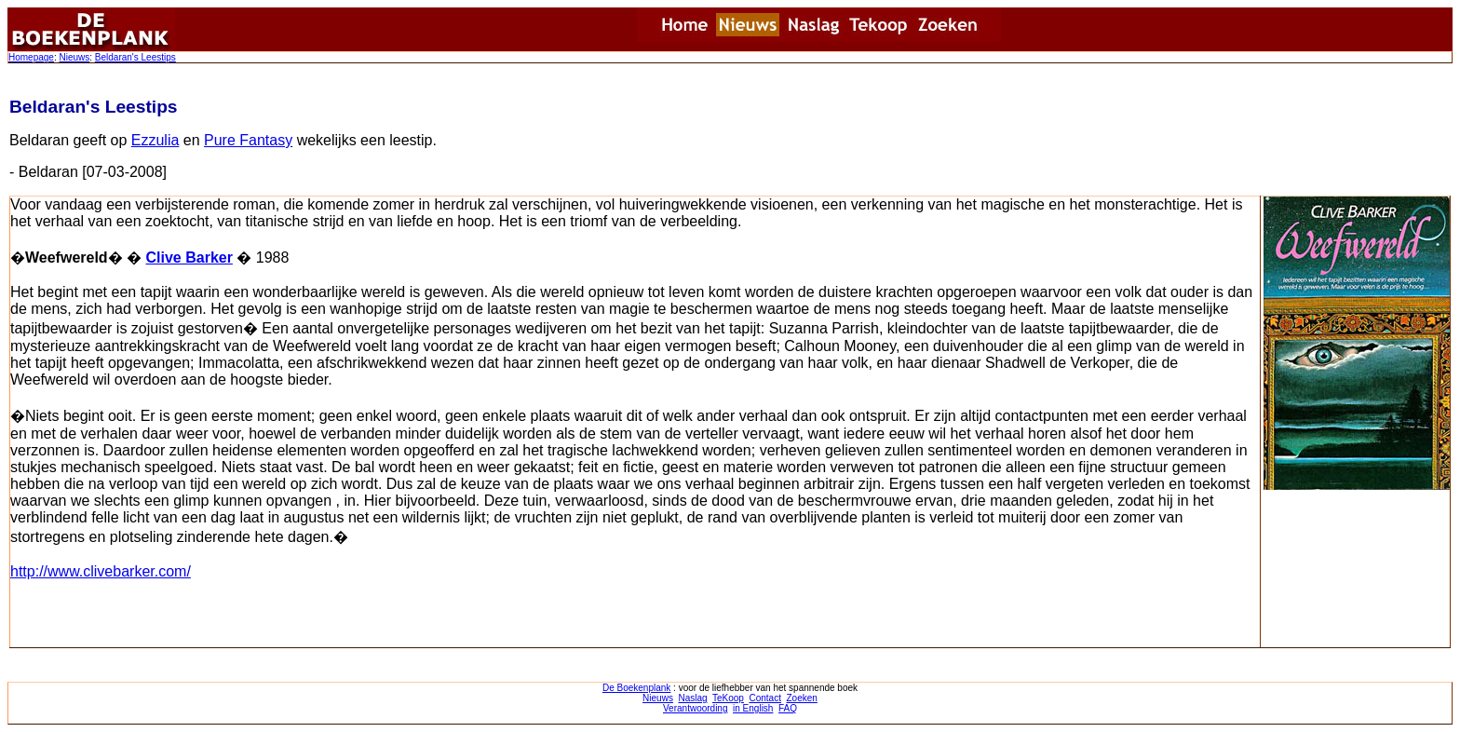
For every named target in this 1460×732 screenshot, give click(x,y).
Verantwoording (695, 708)
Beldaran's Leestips (135, 57)
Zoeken (802, 698)
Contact (764, 698)
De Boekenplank (636, 688)
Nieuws (74, 57)
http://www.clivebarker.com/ (100, 571)
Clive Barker (189, 257)
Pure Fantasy (248, 140)
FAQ (787, 708)
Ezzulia (155, 140)
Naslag (692, 698)
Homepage (31, 57)
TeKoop (728, 698)
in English (753, 708)
